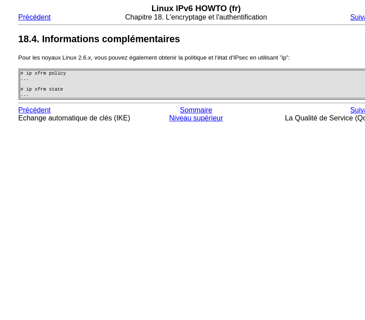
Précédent (34, 17)
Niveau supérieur (196, 122)
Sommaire (196, 114)
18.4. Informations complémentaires (99, 39)
